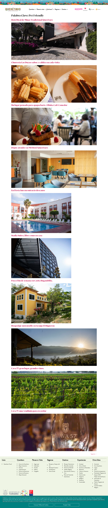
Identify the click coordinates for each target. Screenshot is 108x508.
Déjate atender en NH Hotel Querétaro (29, 147)
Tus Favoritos (85, 10)
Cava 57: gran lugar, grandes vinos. (27, 368)
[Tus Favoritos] (85, 8)
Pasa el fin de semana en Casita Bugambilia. (31, 280)
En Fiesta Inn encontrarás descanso (28, 190)
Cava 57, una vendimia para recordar (28, 411)
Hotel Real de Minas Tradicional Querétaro (32, 20)
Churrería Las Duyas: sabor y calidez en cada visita (35, 62)
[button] (32, 9)
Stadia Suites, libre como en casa (26, 235)
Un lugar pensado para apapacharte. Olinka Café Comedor (39, 105)
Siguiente (94, 454)
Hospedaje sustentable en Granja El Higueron (33, 325)
